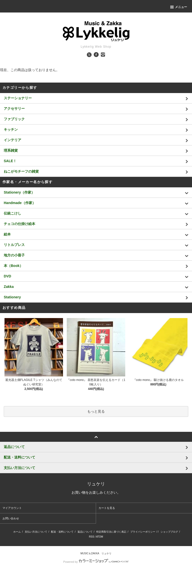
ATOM (99, 536)
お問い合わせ (10, 518)
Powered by (96, 561)
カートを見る (106, 507)
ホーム (17, 531)
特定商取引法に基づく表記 (111, 531)
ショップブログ (169, 531)
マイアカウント (12, 507)
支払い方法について (36, 531)
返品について (85, 531)
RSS (91, 536)
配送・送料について (62, 531)
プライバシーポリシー (142, 531)
